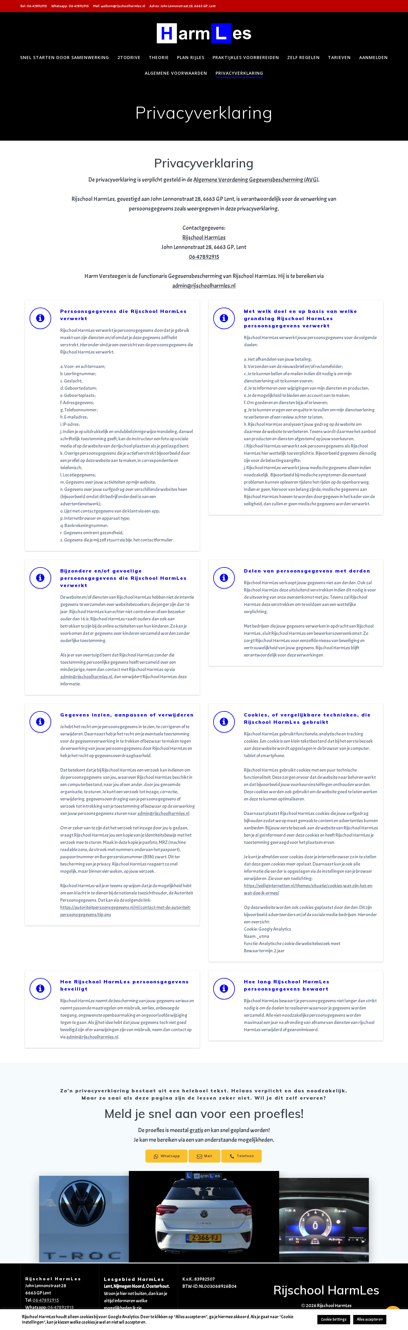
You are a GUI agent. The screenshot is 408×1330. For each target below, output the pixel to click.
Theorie (159, 57)
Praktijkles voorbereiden (246, 57)
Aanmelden (373, 57)
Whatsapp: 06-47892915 (70, 6)
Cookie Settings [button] (334, 1319)
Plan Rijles (190, 57)
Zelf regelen (303, 57)
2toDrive (129, 57)
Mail (204, 1157)
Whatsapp (165, 1157)
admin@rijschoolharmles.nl (203, 285)
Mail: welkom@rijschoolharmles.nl (119, 6)
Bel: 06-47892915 (33, 6)
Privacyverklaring (239, 73)
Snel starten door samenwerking (64, 57)
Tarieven (339, 57)
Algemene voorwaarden (176, 73)
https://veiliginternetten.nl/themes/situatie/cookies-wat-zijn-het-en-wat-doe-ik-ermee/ (308, 889)
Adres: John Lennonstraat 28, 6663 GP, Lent (182, 6)
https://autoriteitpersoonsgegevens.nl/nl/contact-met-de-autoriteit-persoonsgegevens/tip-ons (125, 911)
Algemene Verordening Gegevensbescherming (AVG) (255, 179)
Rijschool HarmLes (204, 237)
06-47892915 (204, 257)
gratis (196, 1130)
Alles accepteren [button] (370, 1319)
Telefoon (243, 1157)
